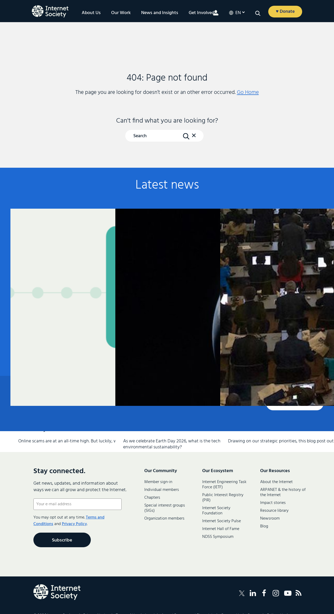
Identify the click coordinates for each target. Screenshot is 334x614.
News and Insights (159, 13)
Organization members (164, 518)
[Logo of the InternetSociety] (50, 11)
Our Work (121, 13)
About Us (91, 13)
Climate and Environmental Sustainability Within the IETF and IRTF (165, 284)
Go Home (248, 92)
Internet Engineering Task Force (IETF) (224, 485)
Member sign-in (158, 482)
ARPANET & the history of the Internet (283, 492)
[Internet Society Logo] (56, 592)
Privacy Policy (74, 524)
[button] (257, 13)
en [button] (238, 13)
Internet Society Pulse (221, 521)
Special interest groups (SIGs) (164, 508)
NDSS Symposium (218, 536)
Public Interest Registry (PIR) (222, 498)
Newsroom (270, 518)
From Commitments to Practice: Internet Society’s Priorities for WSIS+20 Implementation (270, 282)
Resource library (274, 510)
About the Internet (276, 482)
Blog (264, 526)
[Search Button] (186, 136)
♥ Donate (285, 11)
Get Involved (201, 13)
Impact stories (273, 502)
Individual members (161, 489)
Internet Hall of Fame (220, 529)
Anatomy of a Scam (60, 270)
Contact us (295, 403)
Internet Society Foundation (216, 511)
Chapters (152, 497)
